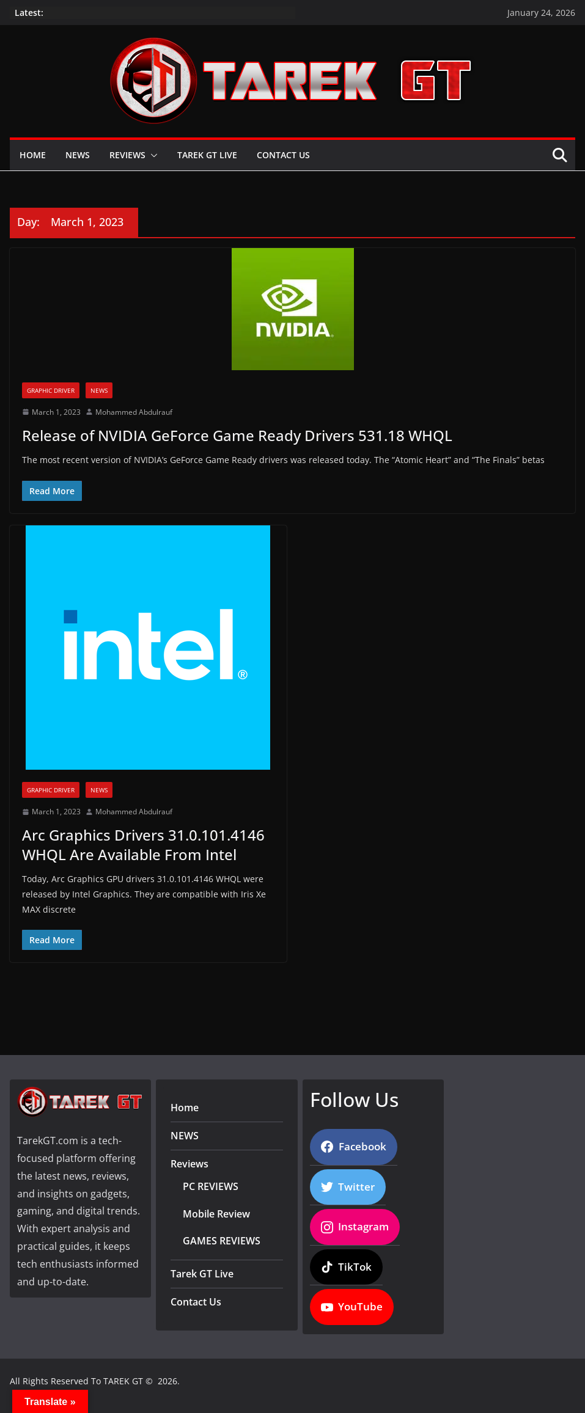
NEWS (77, 155)
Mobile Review (216, 1214)
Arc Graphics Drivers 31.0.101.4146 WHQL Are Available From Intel (143, 844)
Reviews (127, 155)
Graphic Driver (51, 390)
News (99, 390)
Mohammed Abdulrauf (133, 412)
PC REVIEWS (210, 1186)
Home (33, 155)
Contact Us (283, 155)
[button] (151, 155)
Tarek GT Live (207, 155)
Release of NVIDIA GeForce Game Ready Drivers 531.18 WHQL (237, 435)
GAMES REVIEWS (221, 1240)
